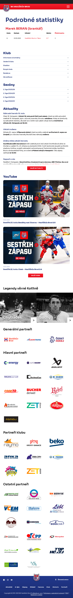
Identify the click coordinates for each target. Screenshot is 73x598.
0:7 (47, 38)
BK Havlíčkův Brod (20, 7)
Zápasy (24, 587)
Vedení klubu (8, 62)
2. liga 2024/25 (9, 93)
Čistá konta (59, 33)
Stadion (6, 65)
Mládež (32, 587)
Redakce (6, 73)
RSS (67, 593)
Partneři (64, 587)
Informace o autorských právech (54, 593)
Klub (48, 587)
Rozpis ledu (7, 69)
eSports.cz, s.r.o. (37, 593)
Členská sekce (61, 579)
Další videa (35, 275)
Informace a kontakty (11, 58)
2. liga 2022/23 (9, 101)
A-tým (17, 587)
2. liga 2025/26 (9, 89)
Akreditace (7, 77)
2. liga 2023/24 (9, 97)
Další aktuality (36, 168)
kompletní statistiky (55, 44)
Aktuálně (9, 587)
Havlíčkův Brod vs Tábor (33, 38)
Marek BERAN (16, 28)
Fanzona (41, 587)
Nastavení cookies (36, 595)
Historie (56, 587)
